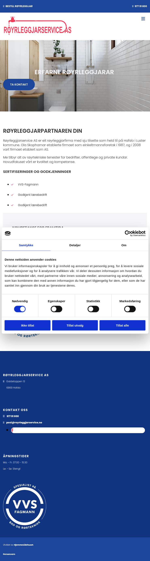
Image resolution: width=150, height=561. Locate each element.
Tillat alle (122, 325)
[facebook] (12, 430)
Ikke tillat (27, 325)
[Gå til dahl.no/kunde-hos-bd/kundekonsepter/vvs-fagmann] (24, 531)
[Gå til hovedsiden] (37, 34)
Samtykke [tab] (26, 245)
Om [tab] (124, 245)
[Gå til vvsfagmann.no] (27, 336)
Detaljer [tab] (75, 245)
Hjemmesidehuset (23, 544)
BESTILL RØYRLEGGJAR (19, 6)
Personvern (9, 554)
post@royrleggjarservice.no (24, 422)
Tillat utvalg (75, 325)
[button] (19, 84)
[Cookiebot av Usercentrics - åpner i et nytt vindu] (127, 233)
